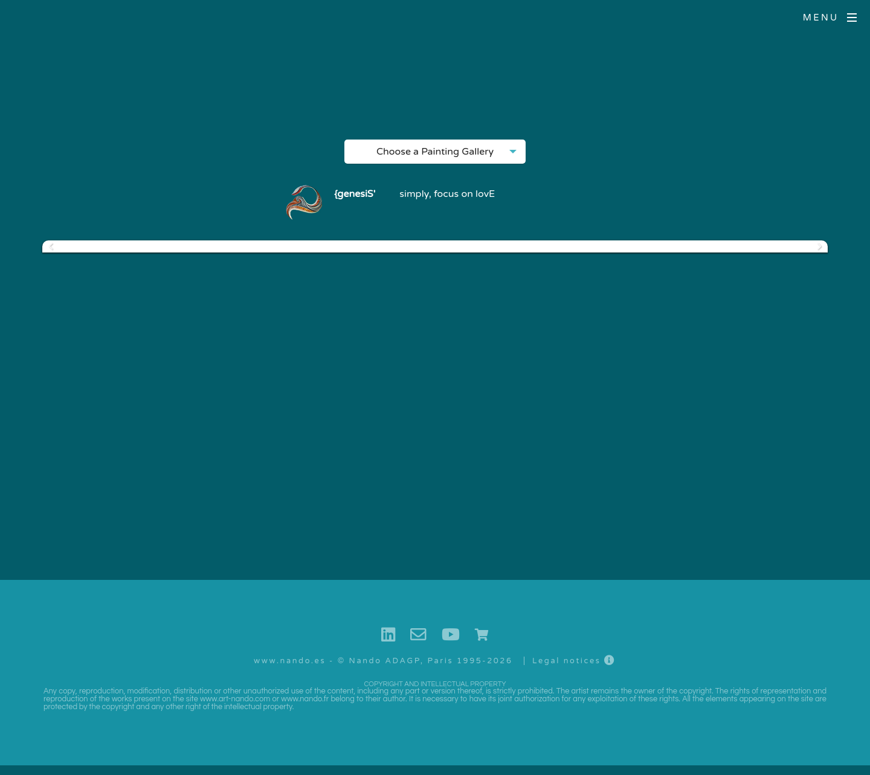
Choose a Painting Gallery (435, 155)
